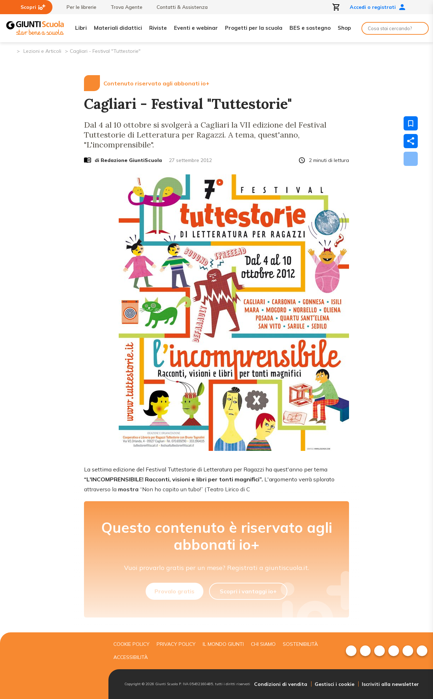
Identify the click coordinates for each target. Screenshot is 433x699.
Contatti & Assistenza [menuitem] (179, 7)
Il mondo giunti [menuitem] (223, 644)
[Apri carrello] (336, 7)
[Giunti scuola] (52, 666)
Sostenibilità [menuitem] (300, 644)
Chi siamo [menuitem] (263, 644)
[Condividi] (411, 141)
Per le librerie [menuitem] (78, 7)
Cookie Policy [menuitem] (131, 644)
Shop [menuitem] (344, 27)
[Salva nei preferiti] (411, 123)
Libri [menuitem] (81, 27)
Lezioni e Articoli (42, 51)
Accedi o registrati (378, 7)
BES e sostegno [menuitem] (310, 27)
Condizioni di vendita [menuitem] (280, 684)
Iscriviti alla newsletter (390, 684)
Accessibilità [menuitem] (130, 657)
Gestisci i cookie (334, 684)
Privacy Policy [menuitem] (176, 644)
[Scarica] (411, 159)
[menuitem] (351, 650)
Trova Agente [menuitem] (122, 7)
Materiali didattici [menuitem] (118, 27)
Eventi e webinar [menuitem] (196, 27)
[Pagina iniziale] (11, 50)
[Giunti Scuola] (35, 28)
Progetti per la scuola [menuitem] (253, 27)
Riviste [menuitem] (158, 27)
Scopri (33, 7)
